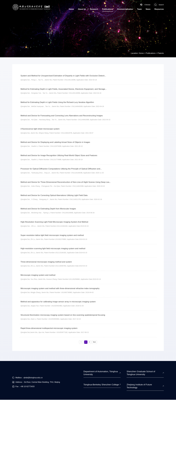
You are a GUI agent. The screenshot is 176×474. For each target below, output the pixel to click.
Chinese (144, 5)
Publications (150, 49)
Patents (161, 49)
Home (141, 49)
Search (158, 5)
